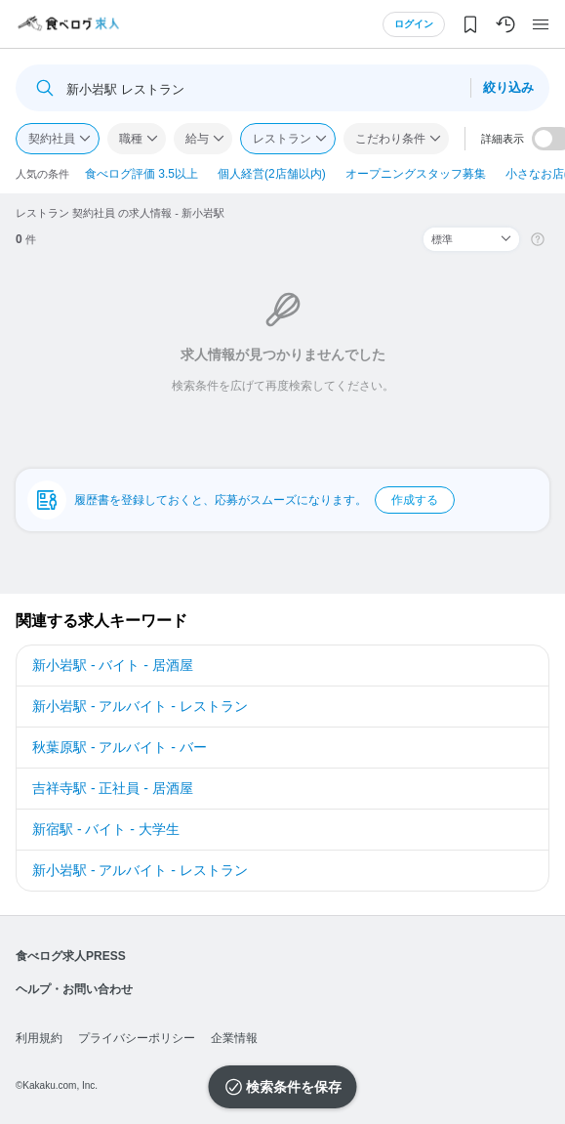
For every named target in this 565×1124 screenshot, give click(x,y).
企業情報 (234, 1038)
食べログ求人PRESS (71, 956)
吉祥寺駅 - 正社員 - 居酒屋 (112, 788)
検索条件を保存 (294, 1087)
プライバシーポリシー (136, 1038)
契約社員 (51, 139)
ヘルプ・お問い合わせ (74, 989)
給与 (197, 139)
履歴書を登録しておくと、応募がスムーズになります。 (264, 500)
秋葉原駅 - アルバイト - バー (119, 747)
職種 (130, 139)
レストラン (282, 139)
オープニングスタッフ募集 (415, 174)
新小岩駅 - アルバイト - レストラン (140, 706)
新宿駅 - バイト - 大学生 (106, 829)
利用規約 (39, 1038)
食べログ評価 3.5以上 (141, 174)
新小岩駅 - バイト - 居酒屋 (112, 665)
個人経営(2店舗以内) (272, 174)
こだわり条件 (390, 139)
